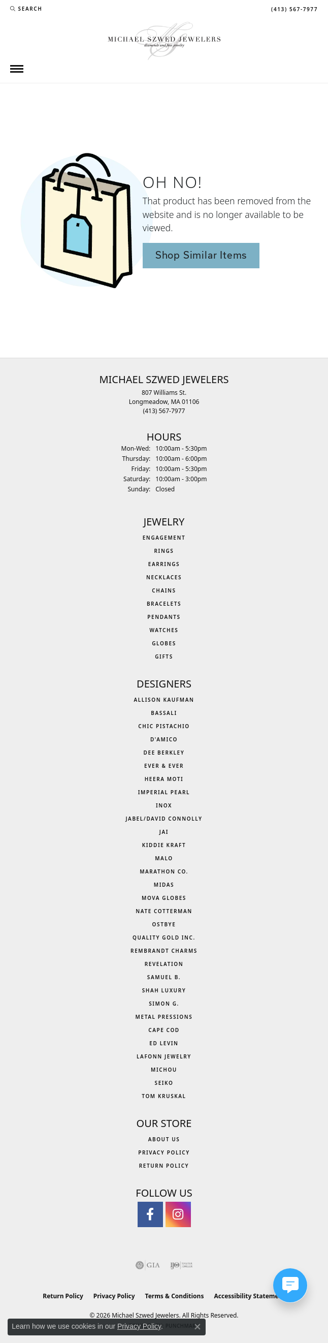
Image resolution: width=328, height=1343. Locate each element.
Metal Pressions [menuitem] (164, 1016)
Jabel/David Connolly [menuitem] (163, 818)
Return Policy (164, 1165)
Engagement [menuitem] (164, 537)
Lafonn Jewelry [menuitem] (164, 1056)
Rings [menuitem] (164, 550)
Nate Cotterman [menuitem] (164, 911)
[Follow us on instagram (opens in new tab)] (178, 1214)
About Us (164, 1139)
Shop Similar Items (201, 255)
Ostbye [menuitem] (164, 924)
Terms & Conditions (174, 1296)
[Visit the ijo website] (181, 1265)
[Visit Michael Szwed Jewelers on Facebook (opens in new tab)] (150, 1214)
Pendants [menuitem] (163, 616)
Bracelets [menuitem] (164, 603)
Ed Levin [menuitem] (163, 1043)
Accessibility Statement (249, 1296)
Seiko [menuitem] (164, 1082)
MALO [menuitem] (164, 858)
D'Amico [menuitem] (164, 739)
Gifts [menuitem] (164, 656)
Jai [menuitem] (164, 831)
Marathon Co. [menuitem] (164, 871)
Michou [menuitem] (164, 1069)
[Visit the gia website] (148, 1265)
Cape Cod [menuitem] (164, 1030)
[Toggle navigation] (17, 69)
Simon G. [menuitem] (164, 1003)
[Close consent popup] (197, 1327)
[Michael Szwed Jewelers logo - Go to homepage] (164, 40)
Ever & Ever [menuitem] (164, 765)
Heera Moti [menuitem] (164, 779)
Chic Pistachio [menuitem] (163, 726)
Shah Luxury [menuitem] (164, 990)
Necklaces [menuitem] (164, 577)
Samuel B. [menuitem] (164, 977)
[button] (26, 8)
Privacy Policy (164, 1152)
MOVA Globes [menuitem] (164, 897)
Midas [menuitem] (164, 884)
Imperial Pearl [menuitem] (164, 792)
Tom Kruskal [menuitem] (164, 1096)
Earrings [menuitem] (164, 564)
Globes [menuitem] (164, 643)
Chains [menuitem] (164, 590)
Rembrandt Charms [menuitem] (164, 950)
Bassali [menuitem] (164, 712)
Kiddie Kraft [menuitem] (164, 845)
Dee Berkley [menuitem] (164, 752)
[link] (293, 8)
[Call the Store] (164, 411)
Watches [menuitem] (164, 630)
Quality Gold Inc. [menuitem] (164, 937)
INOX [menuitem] (164, 805)
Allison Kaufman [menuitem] (164, 699)
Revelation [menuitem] (164, 963)
